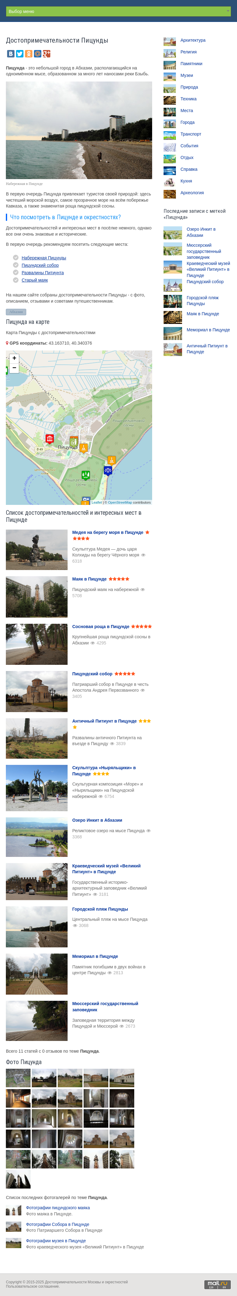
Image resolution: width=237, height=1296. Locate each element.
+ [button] (14, 358)
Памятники (191, 63)
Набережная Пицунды (44, 257)
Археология (192, 192)
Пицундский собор (40, 265)
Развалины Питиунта (43, 272)
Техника (189, 98)
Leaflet (97, 502)
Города (188, 122)
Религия (189, 51)
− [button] (14, 368)
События (189, 145)
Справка (189, 169)
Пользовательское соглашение (32, 1286)
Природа (189, 87)
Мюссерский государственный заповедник (204, 251)
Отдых (187, 157)
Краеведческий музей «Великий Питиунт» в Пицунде (208, 269)
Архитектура (193, 40)
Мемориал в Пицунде (208, 329)
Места (187, 110)
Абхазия (16, 312)
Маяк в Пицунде (203, 313)
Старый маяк (35, 280)
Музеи (187, 75)
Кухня (186, 180)
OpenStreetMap (120, 502)
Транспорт (191, 134)
